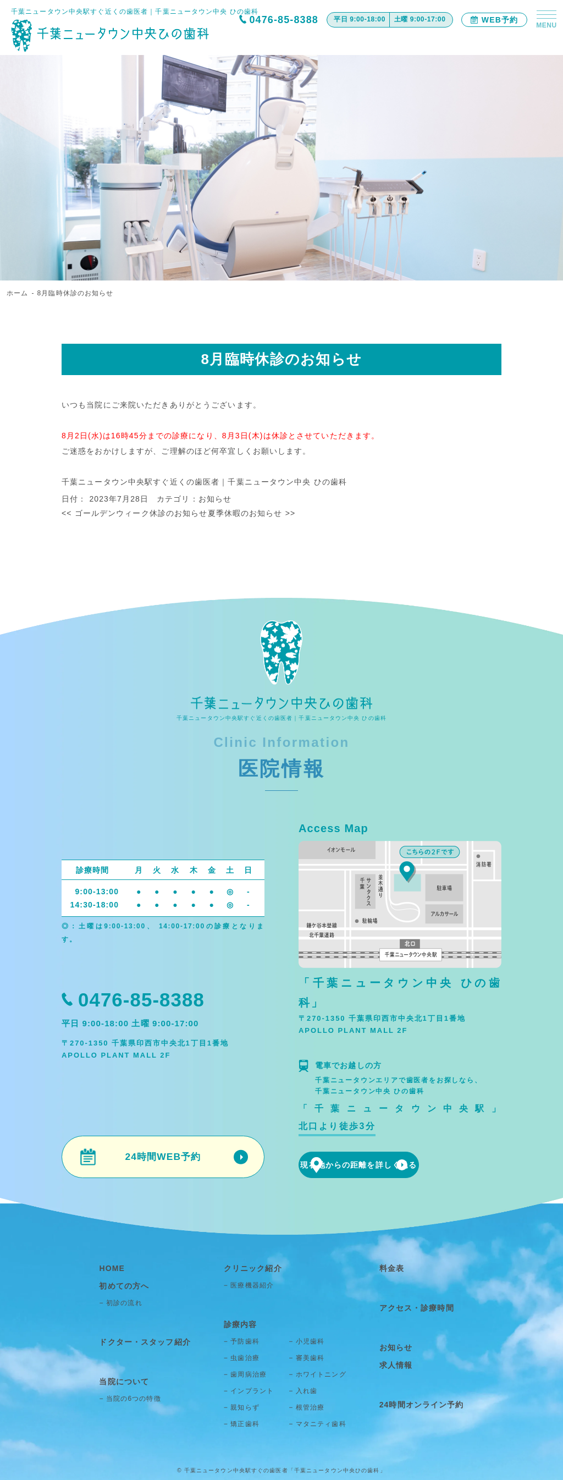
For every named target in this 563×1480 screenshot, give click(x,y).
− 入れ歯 (303, 1389)
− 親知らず (241, 1406)
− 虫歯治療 (241, 1356)
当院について (128, 1378)
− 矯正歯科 (241, 1422)
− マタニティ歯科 (317, 1422)
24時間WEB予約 (162, 1157)
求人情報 (394, 1361)
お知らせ (214, 498)
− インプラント (248, 1389)
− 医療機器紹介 (248, 1285)
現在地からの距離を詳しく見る (400, 1165)
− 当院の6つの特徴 (136, 1395)
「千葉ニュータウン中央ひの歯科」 (337, 1469)
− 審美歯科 (306, 1356)
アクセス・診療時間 (414, 1306)
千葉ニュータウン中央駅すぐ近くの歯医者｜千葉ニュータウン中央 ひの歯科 (204, 481)
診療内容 (238, 1323)
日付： (75, 498)
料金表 (390, 1268)
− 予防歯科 (241, 1340)
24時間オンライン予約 (418, 1400)
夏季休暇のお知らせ (252, 513)
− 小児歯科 (306, 1340)
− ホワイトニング (317, 1373)
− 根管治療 (306, 1406)
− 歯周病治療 (244, 1373)
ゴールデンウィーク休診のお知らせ (135, 513)
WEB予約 (494, 19)
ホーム (17, 293)
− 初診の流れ (126, 1301)
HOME (117, 1268)
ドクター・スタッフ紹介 (147, 1339)
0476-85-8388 (283, 19)
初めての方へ (128, 1284)
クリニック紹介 (250, 1268)
